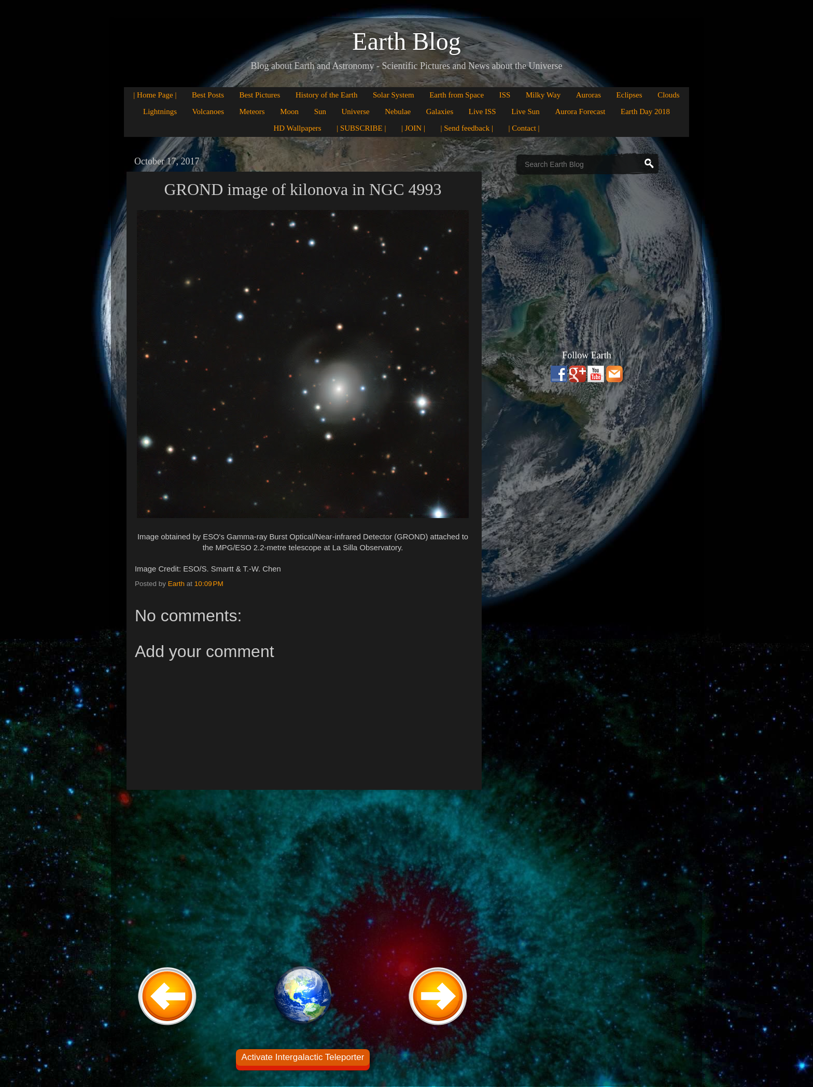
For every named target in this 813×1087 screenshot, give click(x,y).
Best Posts (208, 95)
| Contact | (523, 128)
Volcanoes (208, 111)
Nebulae (398, 111)
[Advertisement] (303, 876)
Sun (320, 111)
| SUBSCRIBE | (361, 128)
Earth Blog (406, 41)
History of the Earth (327, 95)
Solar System (393, 95)
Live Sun (525, 111)
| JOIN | (413, 128)
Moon (289, 111)
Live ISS (482, 111)
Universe (356, 111)
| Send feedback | (467, 128)
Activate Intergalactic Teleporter (303, 1057)
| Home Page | (154, 95)
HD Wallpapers (297, 128)
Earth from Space (456, 95)
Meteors (252, 111)
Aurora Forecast (580, 111)
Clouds (668, 95)
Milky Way (543, 95)
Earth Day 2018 (645, 111)
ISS (505, 95)
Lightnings (160, 111)
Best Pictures (260, 95)
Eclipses (629, 95)
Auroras (588, 95)
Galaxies (439, 111)
